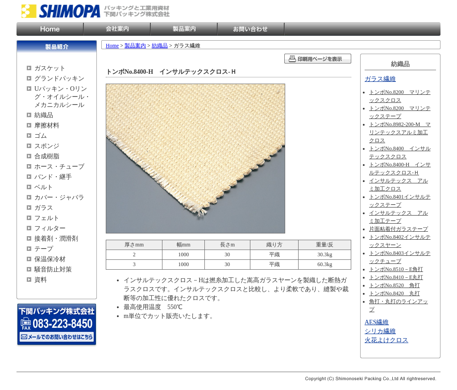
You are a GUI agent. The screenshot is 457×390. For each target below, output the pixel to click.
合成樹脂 (46, 156)
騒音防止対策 (53, 269)
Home (50, 29)
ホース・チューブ (59, 166)
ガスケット (50, 68)
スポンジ (46, 146)
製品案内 (183, 29)
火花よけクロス (386, 340)
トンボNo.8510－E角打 (396, 269)
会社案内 (116, 29)
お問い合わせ (250, 29)
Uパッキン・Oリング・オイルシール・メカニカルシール (62, 96)
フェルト (46, 218)
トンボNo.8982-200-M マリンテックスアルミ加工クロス (400, 132)
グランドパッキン (59, 78)
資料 (40, 279)
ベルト (43, 187)
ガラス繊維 (380, 79)
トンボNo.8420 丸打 (394, 293)
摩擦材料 (46, 125)
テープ (43, 249)
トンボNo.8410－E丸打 (396, 277)
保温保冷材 (50, 259)
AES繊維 (377, 322)
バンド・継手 (53, 177)
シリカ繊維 (380, 331)
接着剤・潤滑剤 (56, 238)
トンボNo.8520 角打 (394, 285)
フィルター (50, 228)
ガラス (43, 207)
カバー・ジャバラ (59, 197)
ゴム (40, 135)
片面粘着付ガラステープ (398, 229)
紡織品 (43, 115)
